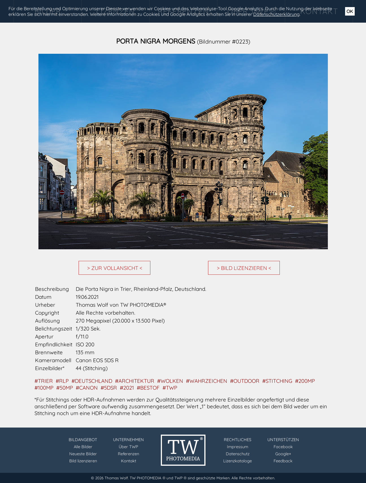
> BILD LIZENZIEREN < (244, 268)
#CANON (87, 387)
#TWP (170, 387)
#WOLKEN (170, 380)
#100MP (43, 387)
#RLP (62, 380)
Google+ (283, 453)
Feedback (283, 460)
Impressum (237, 446)
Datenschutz (238, 453)
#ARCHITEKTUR (134, 380)
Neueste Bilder (83, 453)
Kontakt (128, 460)
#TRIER (43, 380)
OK (349, 11)
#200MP (305, 380)
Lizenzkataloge (237, 460)
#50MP (64, 387)
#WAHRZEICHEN (206, 380)
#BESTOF (148, 387)
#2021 (127, 387)
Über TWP (128, 446)
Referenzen (128, 453)
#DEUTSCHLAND (92, 380)
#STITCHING (277, 380)
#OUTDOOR (244, 380)
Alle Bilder (83, 446)
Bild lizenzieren (83, 460)
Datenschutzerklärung (276, 14)
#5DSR (109, 387)
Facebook (283, 446)
